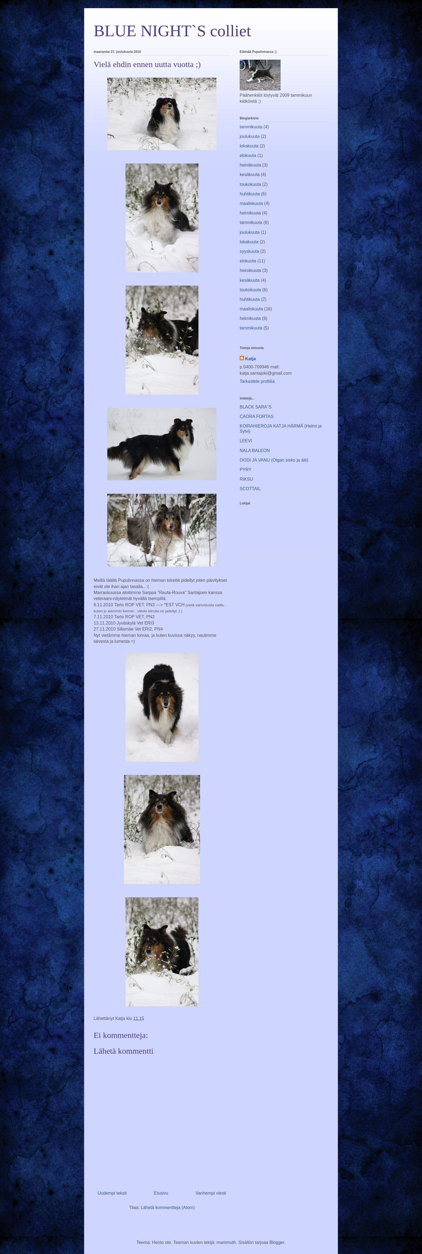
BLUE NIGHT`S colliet (172, 31)
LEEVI (246, 440)
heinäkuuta (250, 165)
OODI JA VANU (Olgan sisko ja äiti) (274, 460)
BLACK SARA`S (255, 407)
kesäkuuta (250, 174)
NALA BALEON (255, 450)
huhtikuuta (250, 194)
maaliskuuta (251, 203)
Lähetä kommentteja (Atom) (168, 1207)
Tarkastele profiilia (257, 381)
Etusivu (161, 1193)
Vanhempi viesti (210, 1193)
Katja (250, 358)
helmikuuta (250, 213)
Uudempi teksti (112, 1193)
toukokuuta (250, 184)
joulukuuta (250, 136)
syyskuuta (249, 251)
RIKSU (246, 479)
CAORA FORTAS (257, 416)
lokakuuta (249, 146)
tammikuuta (251, 127)
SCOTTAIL (250, 488)
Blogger (276, 1242)
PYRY (245, 469)
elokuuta (248, 155)
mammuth (226, 1242)
